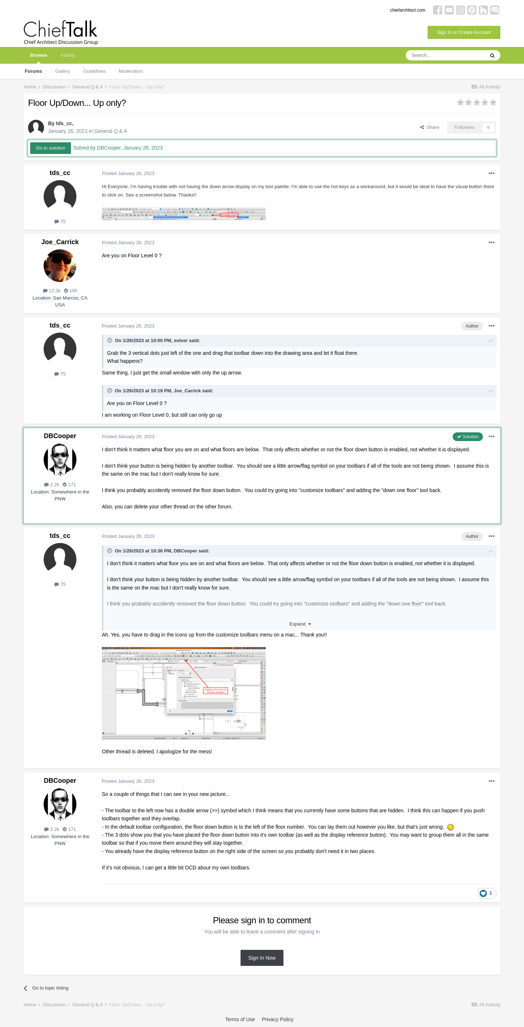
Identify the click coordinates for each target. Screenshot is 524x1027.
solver (181, 340)
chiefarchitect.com (407, 10)
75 (60, 221)
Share (429, 127)
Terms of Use (240, 1019)
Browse (38, 58)
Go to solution (50, 148)
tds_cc (64, 123)
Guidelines (94, 71)
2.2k (51, 484)
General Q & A (110, 131)
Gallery (62, 71)
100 (70, 290)
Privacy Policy (277, 1019)
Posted (128, 173)
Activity (67, 55)
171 (69, 484)
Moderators (131, 71)
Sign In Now (261, 958)
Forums (33, 71)
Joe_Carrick (60, 242)
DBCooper (60, 436)
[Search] (445, 55)
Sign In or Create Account (464, 32)
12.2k (51, 290)
